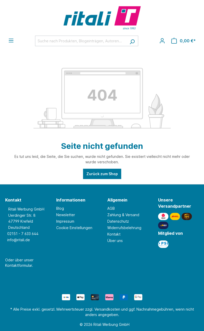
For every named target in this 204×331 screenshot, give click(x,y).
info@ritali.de (18, 240)
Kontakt (113, 234)
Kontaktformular (18, 265)
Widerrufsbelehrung (124, 227)
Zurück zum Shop (102, 174)
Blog (60, 208)
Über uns (115, 240)
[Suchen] (132, 41)
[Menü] (11, 40)
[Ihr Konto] (162, 41)
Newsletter (65, 215)
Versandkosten (107, 309)
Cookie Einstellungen (74, 227)
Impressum (65, 221)
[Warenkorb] (183, 41)
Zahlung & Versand (123, 215)
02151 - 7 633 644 (22, 233)
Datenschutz (118, 221)
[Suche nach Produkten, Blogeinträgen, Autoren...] (80, 41)
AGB (111, 208)
